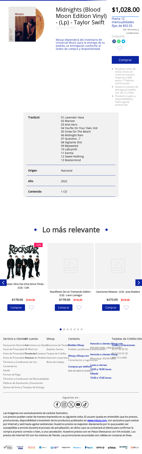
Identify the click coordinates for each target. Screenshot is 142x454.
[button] (125, 31)
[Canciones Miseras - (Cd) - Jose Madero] (118, 282)
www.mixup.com (97, 420)
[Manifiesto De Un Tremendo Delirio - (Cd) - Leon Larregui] (70, 282)
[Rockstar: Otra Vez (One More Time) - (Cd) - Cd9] (23, 282)
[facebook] (114, 41)
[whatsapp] (119, 41)
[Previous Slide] (3, 282)
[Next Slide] (138, 282)
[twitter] (123, 41)
